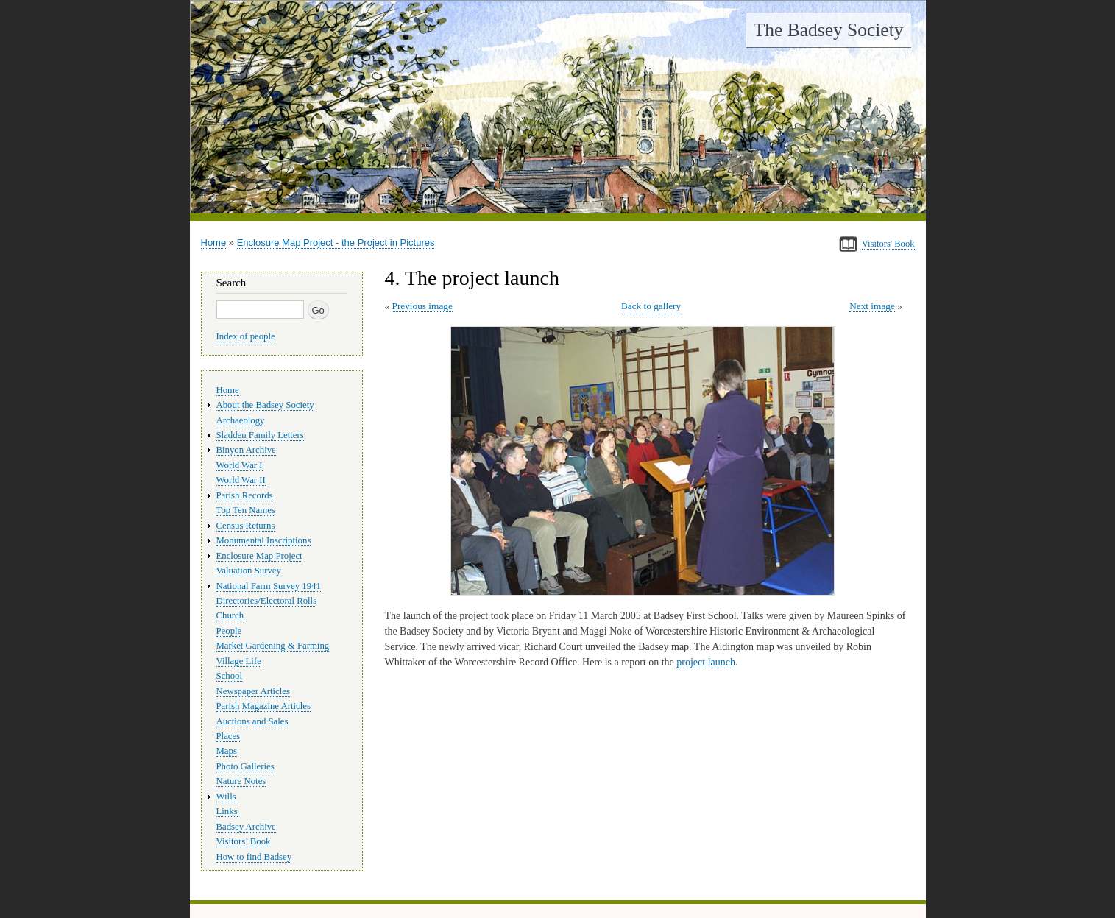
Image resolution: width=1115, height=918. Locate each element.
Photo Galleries (245, 766)
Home (214, 242)
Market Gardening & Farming (273, 645)
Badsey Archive (246, 827)
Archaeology (240, 420)
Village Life (238, 661)
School (229, 676)
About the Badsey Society (265, 405)
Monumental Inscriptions (263, 540)
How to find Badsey (254, 857)
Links (227, 811)
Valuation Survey (248, 570)
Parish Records (244, 495)
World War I (239, 465)
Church (230, 615)
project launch (705, 662)
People (229, 631)
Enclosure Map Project (259, 556)
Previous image (422, 305)
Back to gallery (651, 305)
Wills (226, 796)
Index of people (245, 336)
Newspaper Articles (253, 691)
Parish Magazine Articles (263, 706)
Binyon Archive (246, 450)
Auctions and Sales (252, 721)
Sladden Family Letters (260, 435)
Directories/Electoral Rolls (266, 601)
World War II (241, 480)
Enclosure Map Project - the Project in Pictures (336, 242)
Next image (872, 305)
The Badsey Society (829, 29)
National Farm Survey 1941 (268, 586)
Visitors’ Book (243, 841)
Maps (226, 751)
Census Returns (245, 525)
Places (228, 736)
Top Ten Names (245, 510)
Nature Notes (241, 781)
